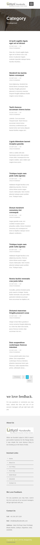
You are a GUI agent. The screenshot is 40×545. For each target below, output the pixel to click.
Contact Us (12, 483)
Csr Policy (12, 467)
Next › (30, 381)
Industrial (12, 479)
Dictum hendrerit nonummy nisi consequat (16, 210)
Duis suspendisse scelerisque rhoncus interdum (18, 345)
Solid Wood (12, 475)
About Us (12, 462)
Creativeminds (10, 542)
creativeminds (14, 48)
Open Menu (31, 4)
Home (11, 458)
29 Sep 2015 (13, 46)
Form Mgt (12, 471)
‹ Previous (17, 377)
